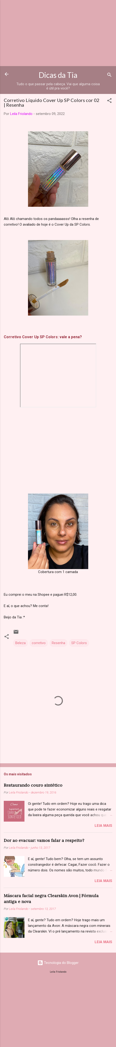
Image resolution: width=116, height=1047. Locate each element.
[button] (109, 101)
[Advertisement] (58, 33)
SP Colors (79, 643)
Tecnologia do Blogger (58, 963)
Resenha (58, 643)
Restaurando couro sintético (33, 785)
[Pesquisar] (109, 75)
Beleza (20, 643)
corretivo (39, 643)
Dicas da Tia (58, 75)
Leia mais (103, 825)
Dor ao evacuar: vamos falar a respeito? (44, 840)
